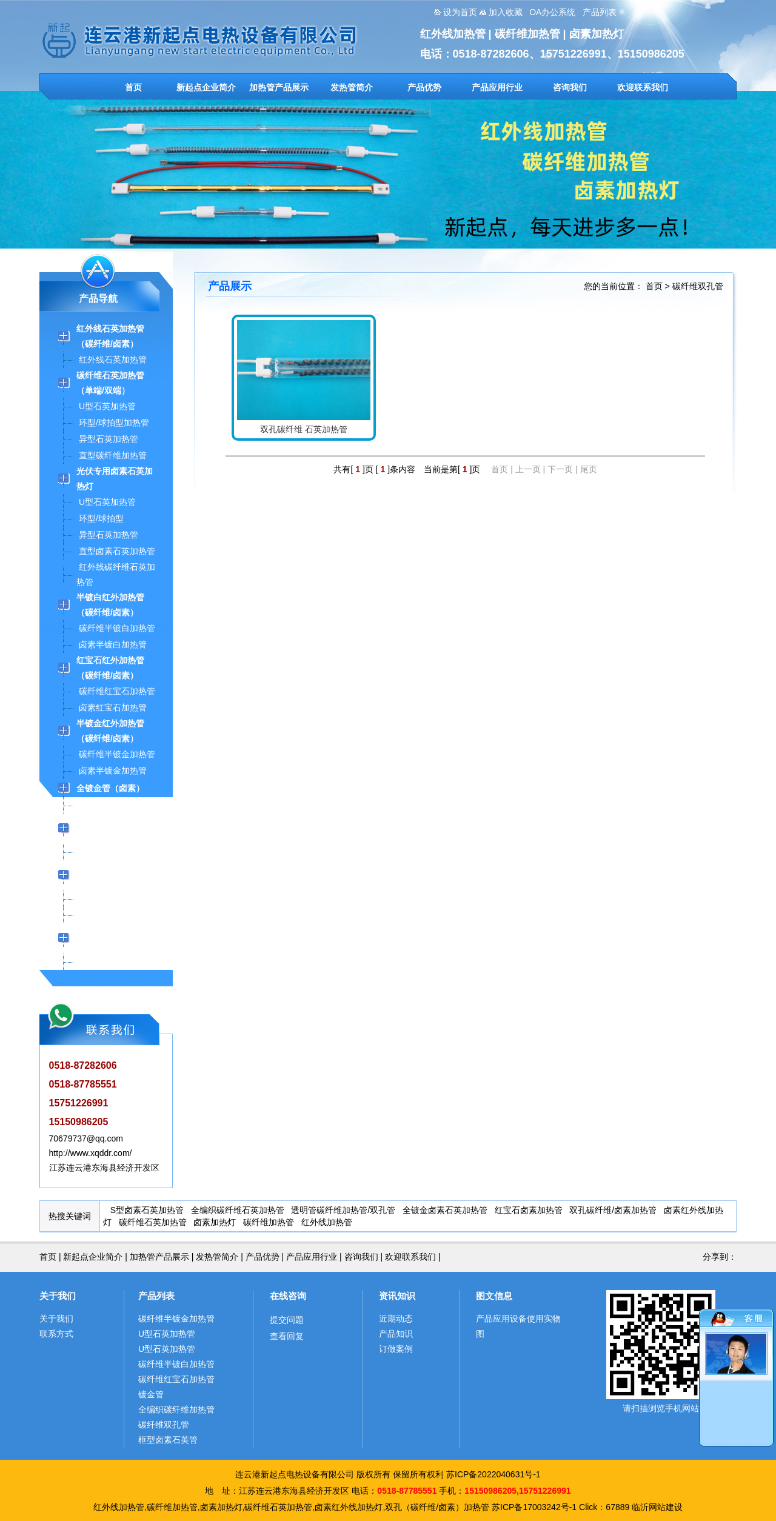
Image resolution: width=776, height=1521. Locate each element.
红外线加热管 (326, 1222)
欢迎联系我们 (642, 87)
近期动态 (396, 1318)
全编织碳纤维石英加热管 (237, 1210)
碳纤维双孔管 (697, 286)
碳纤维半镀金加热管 (176, 1318)
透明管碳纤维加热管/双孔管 (343, 1210)
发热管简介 (351, 87)
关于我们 (57, 1296)
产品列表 (156, 1296)
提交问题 (287, 1320)
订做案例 (396, 1349)
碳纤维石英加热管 (153, 1222)
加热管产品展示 (279, 87)
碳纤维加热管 (268, 1222)
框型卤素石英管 (168, 1440)
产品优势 (424, 87)
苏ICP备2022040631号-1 (493, 1474)
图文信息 (494, 1296)
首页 (133, 87)
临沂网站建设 (657, 1507)
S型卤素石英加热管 (147, 1210)
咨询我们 (570, 87)
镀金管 (151, 1394)
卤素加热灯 (214, 1222)
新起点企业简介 (206, 87)
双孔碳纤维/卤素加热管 (613, 1210)
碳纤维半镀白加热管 (176, 1364)
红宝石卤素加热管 (529, 1210)
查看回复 (287, 1336)
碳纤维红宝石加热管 (176, 1379)
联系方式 (56, 1334)
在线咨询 (288, 1296)
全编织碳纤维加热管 (176, 1409)
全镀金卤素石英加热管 (445, 1210)
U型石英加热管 (166, 1334)
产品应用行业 (497, 87)
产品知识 (396, 1334)
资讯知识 (397, 1296)
